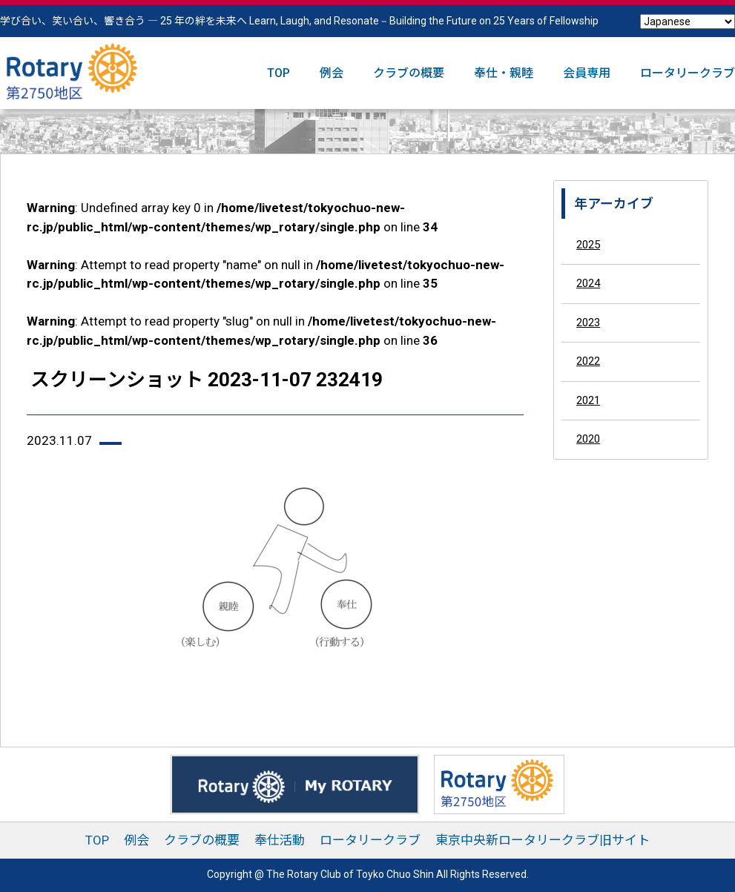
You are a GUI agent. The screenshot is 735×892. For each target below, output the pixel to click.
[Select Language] (687, 21)
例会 (331, 73)
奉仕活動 (279, 840)
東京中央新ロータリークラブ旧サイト (542, 840)
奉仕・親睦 (503, 73)
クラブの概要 (408, 73)
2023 (588, 322)
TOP (278, 73)
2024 (588, 283)
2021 (588, 400)
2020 (588, 439)
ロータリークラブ (687, 73)
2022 (588, 361)
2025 (588, 244)
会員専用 (586, 73)
